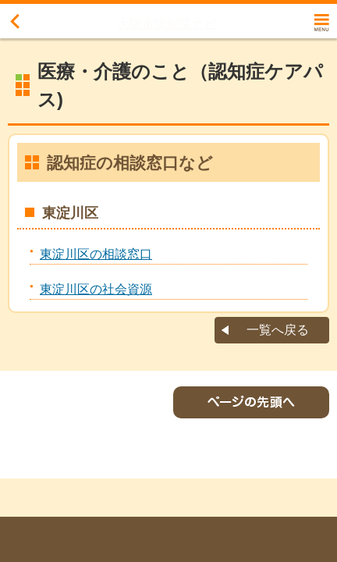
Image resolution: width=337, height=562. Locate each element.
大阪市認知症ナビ (167, 23)
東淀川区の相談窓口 (96, 254)
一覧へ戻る (278, 329)
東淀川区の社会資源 (96, 289)
